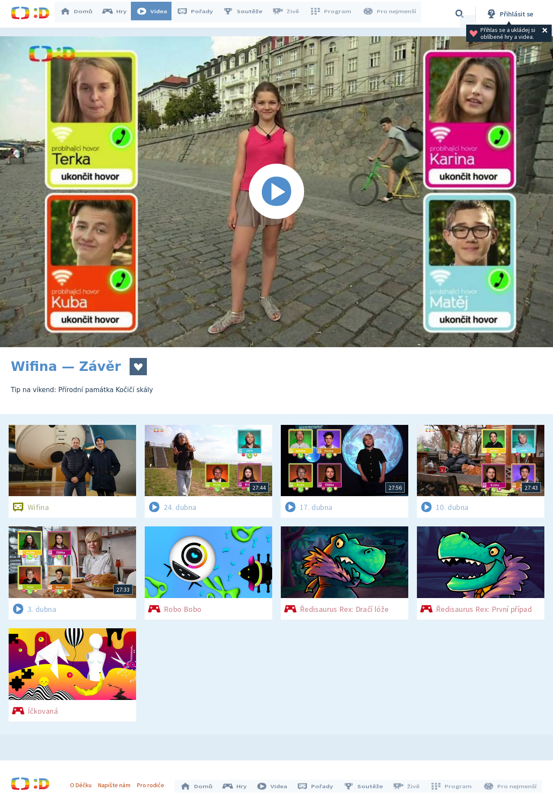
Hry (118, 13)
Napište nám (116, 783)
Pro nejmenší (390, 13)
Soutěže (246, 13)
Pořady (199, 13)
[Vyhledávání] (459, 14)
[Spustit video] (276, 191)
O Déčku (83, 783)
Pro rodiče (152, 783)
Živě (289, 13)
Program (333, 13)
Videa (156, 13)
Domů (80, 13)
